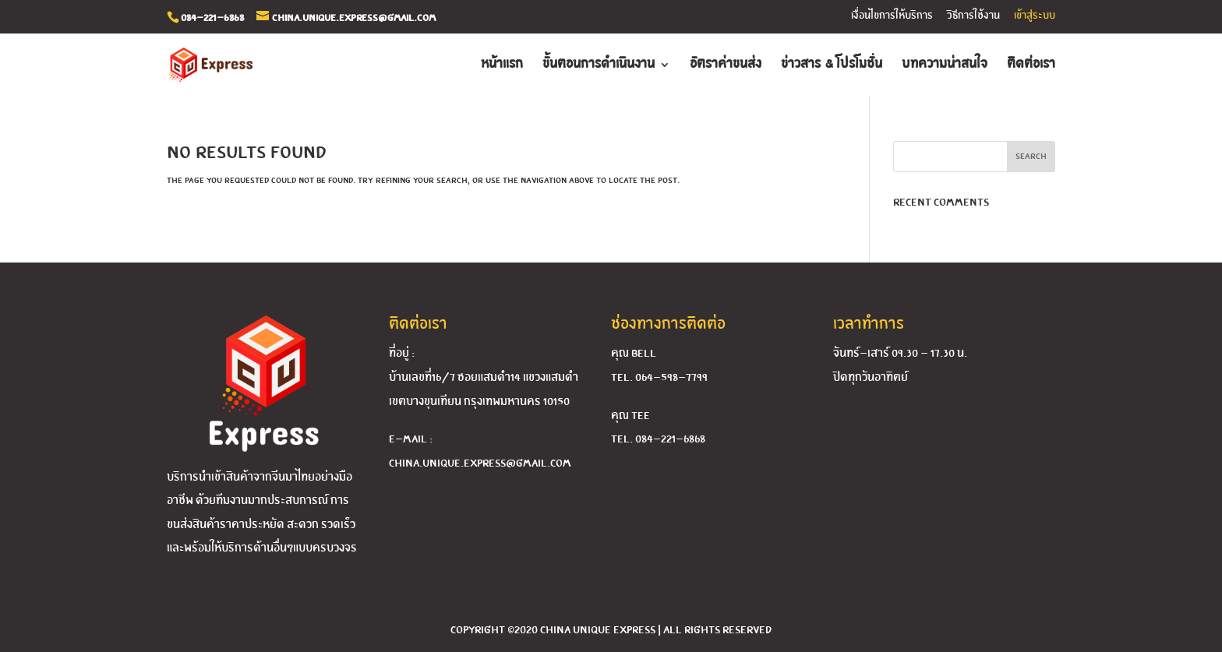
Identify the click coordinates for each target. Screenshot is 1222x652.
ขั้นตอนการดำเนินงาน (598, 65)
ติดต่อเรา (1031, 65)
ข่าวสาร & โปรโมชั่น (831, 65)
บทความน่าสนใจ (944, 65)
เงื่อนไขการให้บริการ (892, 15)
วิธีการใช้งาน (973, 15)
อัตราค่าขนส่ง (725, 65)
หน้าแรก (502, 65)
